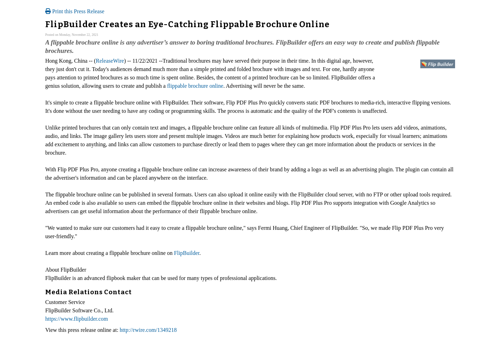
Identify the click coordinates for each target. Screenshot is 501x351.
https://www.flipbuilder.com (76, 319)
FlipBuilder (186, 253)
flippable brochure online (195, 86)
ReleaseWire (110, 61)
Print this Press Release (74, 11)
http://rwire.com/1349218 (148, 330)
